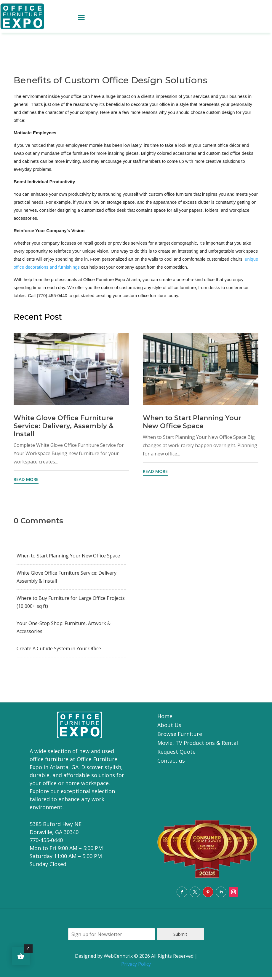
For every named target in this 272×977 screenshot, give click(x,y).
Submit (180, 934)
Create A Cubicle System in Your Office (59, 648)
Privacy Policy (136, 964)
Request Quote (176, 752)
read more (26, 479)
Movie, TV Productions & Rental (197, 743)
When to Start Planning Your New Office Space (192, 422)
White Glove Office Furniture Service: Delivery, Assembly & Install (63, 426)
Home (164, 717)
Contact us (171, 761)
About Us (169, 726)
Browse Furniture (179, 734)
